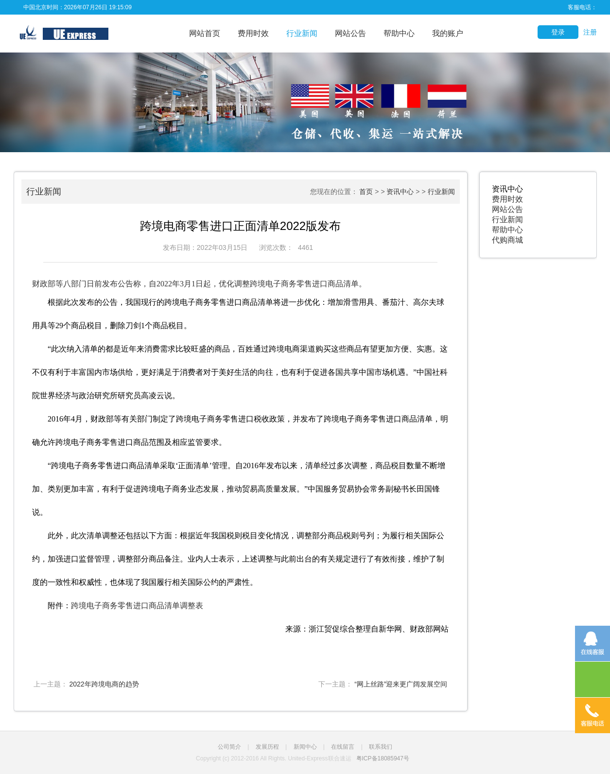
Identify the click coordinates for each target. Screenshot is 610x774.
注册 (590, 32)
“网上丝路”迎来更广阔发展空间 (400, 684)
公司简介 (229, 746)
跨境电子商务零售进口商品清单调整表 (137, 605)
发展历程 (267, 746)
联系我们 (380, 746)
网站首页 (204, 33)
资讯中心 (400, 191)
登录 (558, 32)
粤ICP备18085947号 (382, 758)
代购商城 (507, 240)
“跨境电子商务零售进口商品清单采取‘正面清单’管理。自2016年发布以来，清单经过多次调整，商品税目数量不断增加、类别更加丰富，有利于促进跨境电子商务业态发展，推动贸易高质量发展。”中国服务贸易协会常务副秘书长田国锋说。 (238, 488)
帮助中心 (399, 33)
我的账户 (447, 33)
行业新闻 (301, 33)
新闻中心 (305, 746)
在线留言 (342, 746)
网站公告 (350, 33)
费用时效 (253, 33)
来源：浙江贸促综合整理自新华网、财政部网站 (367, 629)
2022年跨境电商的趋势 (104, 684)
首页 (366, 191)
